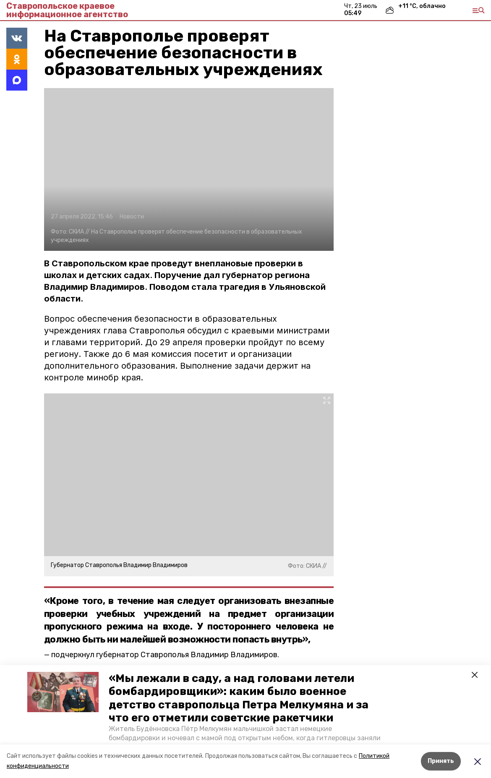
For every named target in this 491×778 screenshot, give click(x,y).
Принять (441, 761)
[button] (63, 692)
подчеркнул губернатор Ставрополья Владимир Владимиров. (165, 654)
